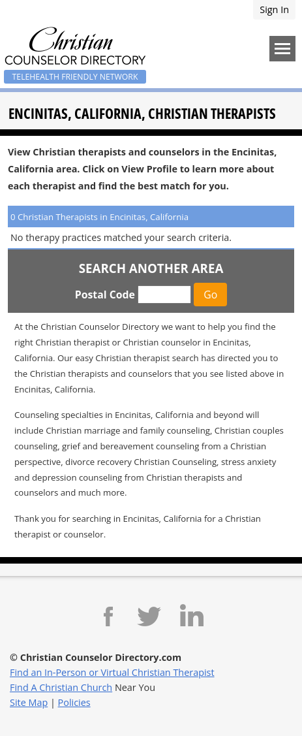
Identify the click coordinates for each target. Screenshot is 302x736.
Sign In (274, 9)
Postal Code (105, 294)
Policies (74, 702)
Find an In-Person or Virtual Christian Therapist (112, 672)
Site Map (29, 702)
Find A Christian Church (61, 687)
